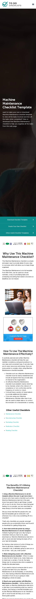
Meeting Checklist (11, 430)
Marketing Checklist (12, 422)
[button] (33, 4)
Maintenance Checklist (13, 414)
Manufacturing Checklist (14, 418)
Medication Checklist (12, 426)
